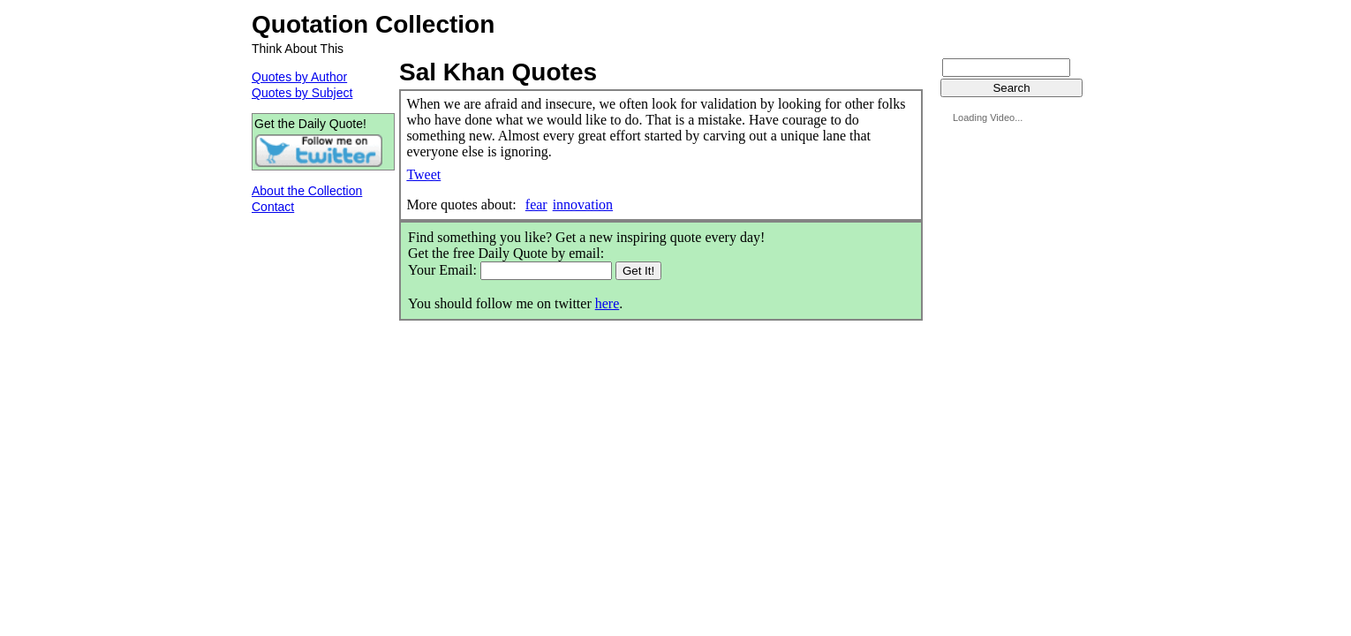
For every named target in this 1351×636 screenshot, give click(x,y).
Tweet (423, 174)
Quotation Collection (373, 24)
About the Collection (307, 191)
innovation (583, 204)
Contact (273, 207)
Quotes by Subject (302, 93)
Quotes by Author (299, 77)
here (607, 303)
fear (536, 204)
